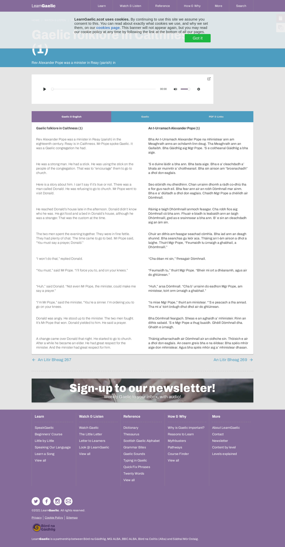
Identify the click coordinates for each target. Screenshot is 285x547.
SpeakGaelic (44, 427)
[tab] (71, 116)
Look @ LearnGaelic (94, 447)
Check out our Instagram (57, 501)
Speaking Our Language (53, 447)
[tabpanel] (142, 238)
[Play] (44, 89)
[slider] (103, 89)
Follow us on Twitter (36, 501)
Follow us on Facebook (47, 501)
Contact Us (68, 501)
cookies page (108, 28)
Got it (198, 38)
